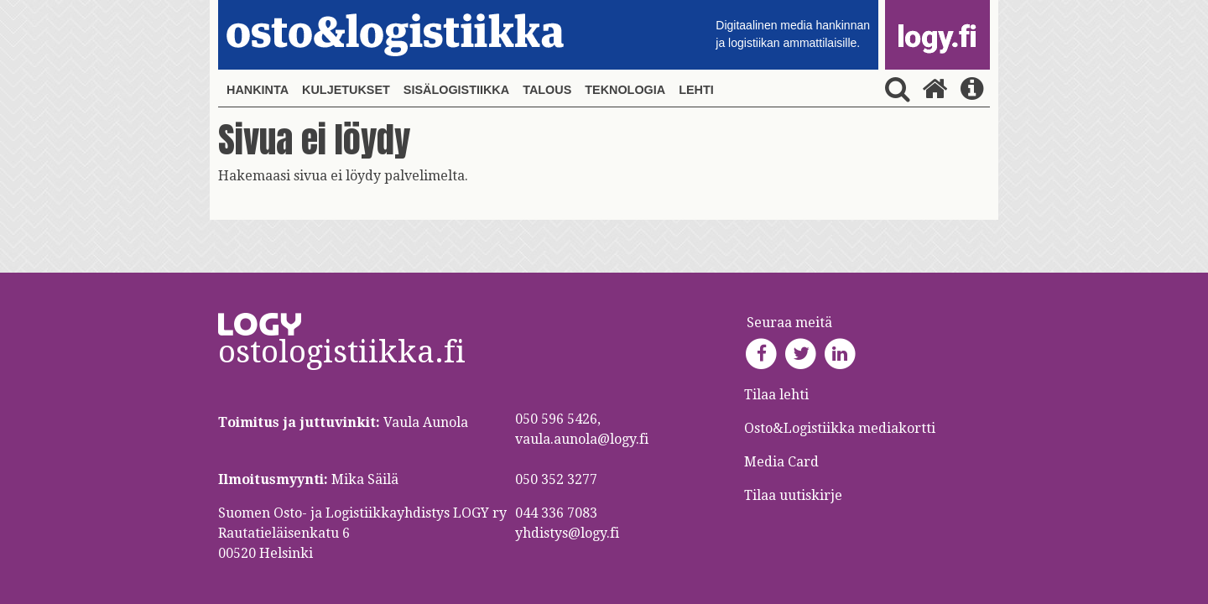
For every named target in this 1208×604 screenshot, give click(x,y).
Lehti (696, 89)
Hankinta (257, 89)
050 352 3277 (556, 479)
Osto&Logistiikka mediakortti (839, 428)
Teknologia (625, 89)
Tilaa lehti (776, 395)
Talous (547, 89)
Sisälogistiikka (456, 89)
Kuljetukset (346, 89)
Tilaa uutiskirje (793, 495)
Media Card (783, 462)
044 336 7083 (556, 513)
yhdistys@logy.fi (567, 533)
